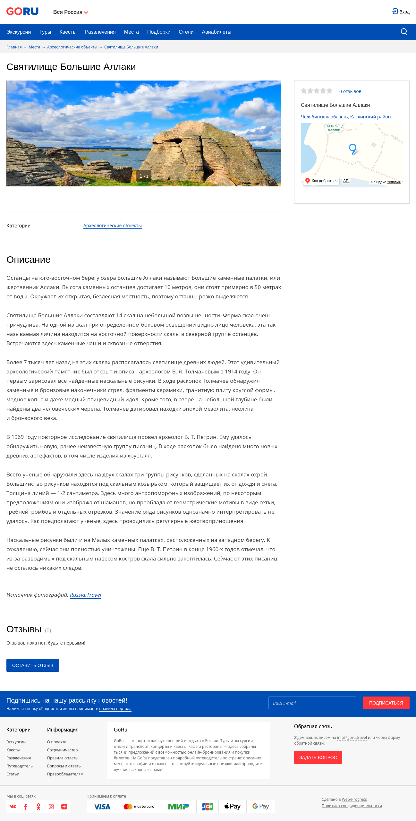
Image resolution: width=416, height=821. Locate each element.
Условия (394, 182)
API (346, 181)
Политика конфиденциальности (352, 805)
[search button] (404, 32)
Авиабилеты (217, 32)
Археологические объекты (72, 47)
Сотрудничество (62, 750)
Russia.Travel (85, 594)
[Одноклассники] (38, 806)
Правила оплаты (62, 758)
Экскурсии (18, 32)
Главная (14, 47)
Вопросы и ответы (64, 766)
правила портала (115, 708)
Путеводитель (19, 766)
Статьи (12, 774)
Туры (45, 32)
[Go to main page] (22, 12)
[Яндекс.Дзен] (64, 806)
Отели (186, 32)
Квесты (68, 32)
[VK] (12, 806)
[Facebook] (25, 806)
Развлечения (100, 32)
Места (131, 32)
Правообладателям (65, 774)
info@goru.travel (352, 737)
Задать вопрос (318, 757)
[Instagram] (51, 806)
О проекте (56, 742)
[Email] (312, 703)
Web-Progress (354, 799)
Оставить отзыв (32, 665)
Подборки (158, 32)
